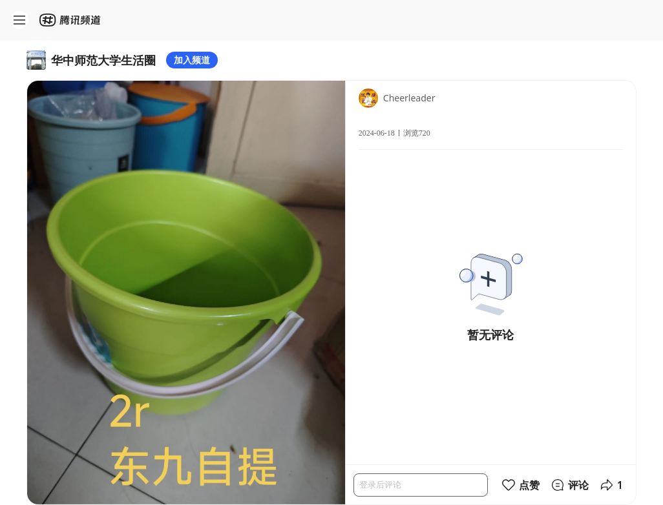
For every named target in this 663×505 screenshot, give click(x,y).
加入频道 (192, 60)
